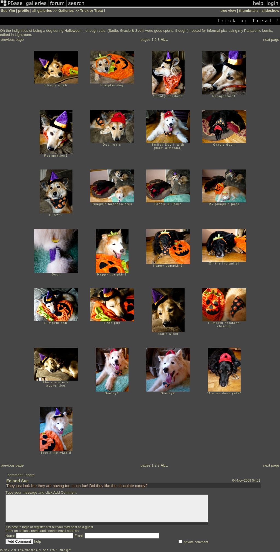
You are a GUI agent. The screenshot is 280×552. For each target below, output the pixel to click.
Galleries (66, 10)
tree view (228, 10)
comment (15, 475)
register (39, 527)
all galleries (42, 10)
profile (23, 10)
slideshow (270, 10)
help (37, 541)
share (29, 475)
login (25, 527)
